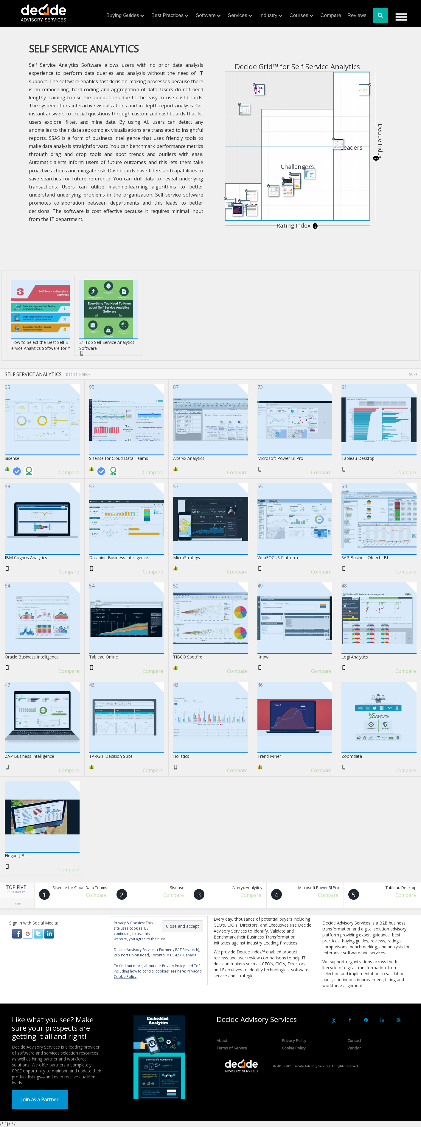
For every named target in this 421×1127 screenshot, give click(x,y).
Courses (298, 15)
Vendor (354, 1048)
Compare (330, 15)
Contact (354, 1040)
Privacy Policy (294, 1040)
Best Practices (167, 15)
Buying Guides (122, 15)
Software (206, 15)
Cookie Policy (294, 1048)
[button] (17, 933)
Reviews (356, 15)
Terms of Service (232, 1048)
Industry (268, 15)
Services (237, 15)
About (222, 1040)
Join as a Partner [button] (39, 1099)
